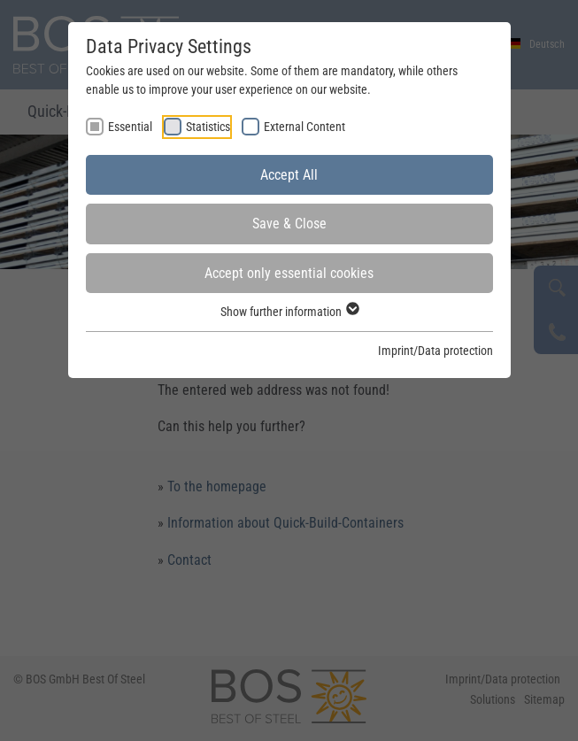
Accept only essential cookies (289, 273)
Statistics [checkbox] (208, 127)
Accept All (289, 174)
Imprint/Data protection (435, 350)
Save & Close (289, 223)
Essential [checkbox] (130, 127)
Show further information (289, 312)
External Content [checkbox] (304, 127)
